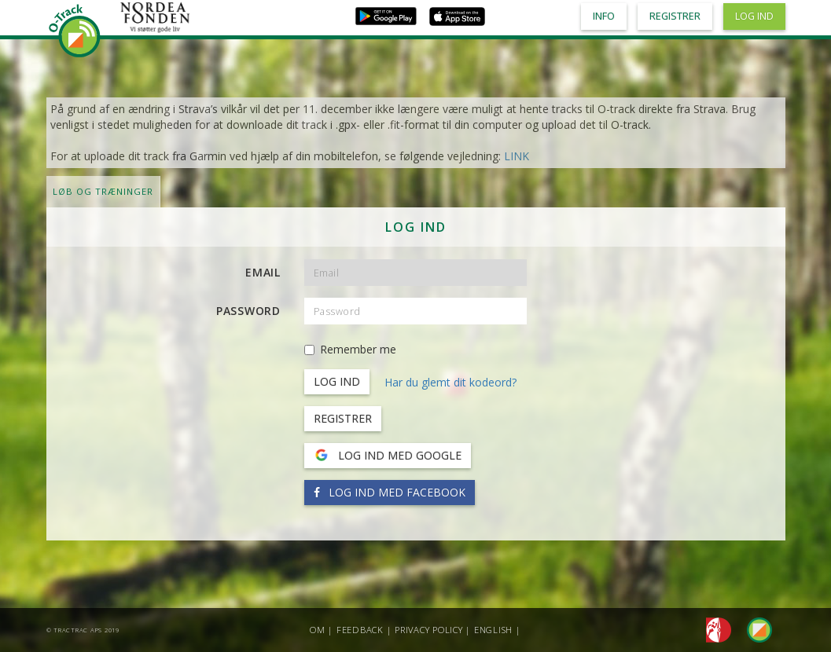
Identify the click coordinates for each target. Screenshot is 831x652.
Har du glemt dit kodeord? (450, 382)
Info (604, 16)
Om (317, 630)
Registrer (343, 418)
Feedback (360, 630)
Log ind (754, 16)
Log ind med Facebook (389, 492)
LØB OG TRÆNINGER (103, 191)
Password (248, 310)
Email (263, 272)
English (493, 630)
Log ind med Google (387, 455)
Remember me (350, 349)
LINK (516, 155)
